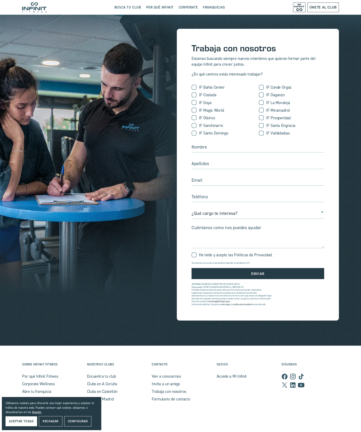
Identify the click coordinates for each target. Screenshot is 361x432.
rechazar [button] (50, 421)
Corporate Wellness (38, 383)
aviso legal (225, 304)
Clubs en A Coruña (102, 383)
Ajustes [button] (36, 412)
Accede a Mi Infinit (232, 376)
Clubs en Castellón (102, 391)
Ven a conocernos (166, 376)
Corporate (188, 7)
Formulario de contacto (171, 399)
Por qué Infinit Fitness (40, 376)
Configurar (78, 421)
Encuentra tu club (101, 376)
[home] (34, 7)
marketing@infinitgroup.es (218, 301)
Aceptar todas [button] (21, 421)
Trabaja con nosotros (169, 391)
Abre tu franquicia (36, 391)
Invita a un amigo (166, 383)
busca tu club (127, 7)
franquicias (214, 7)
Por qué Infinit (160, 7)
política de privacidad (242, 304)
